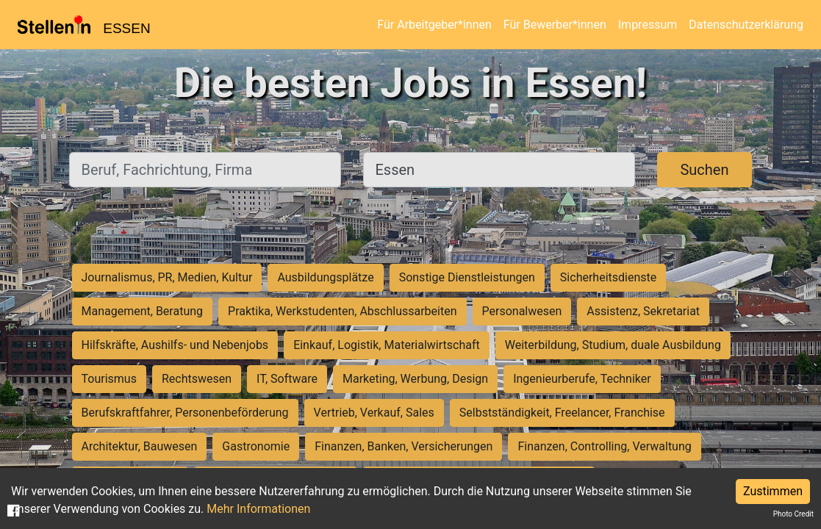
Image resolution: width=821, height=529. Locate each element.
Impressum (648, 25)
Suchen (704, 170)
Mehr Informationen (258, 509)
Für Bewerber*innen (554, 25)
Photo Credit (793, 514)
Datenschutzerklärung (746, 25)
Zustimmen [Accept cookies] (773, 491)
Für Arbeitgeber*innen (434, 25)
